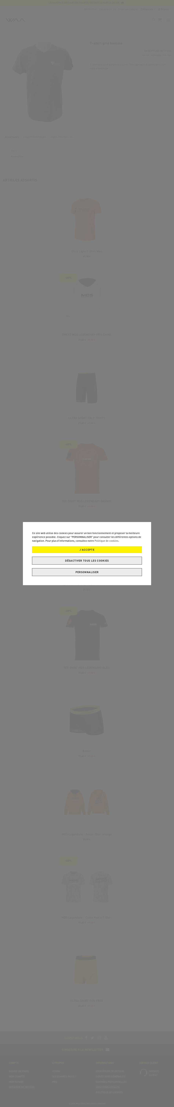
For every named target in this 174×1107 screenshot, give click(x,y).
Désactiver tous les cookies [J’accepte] (87, 560)
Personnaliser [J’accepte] (87, 572)
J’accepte (87, 549)
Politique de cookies (106, 540)
